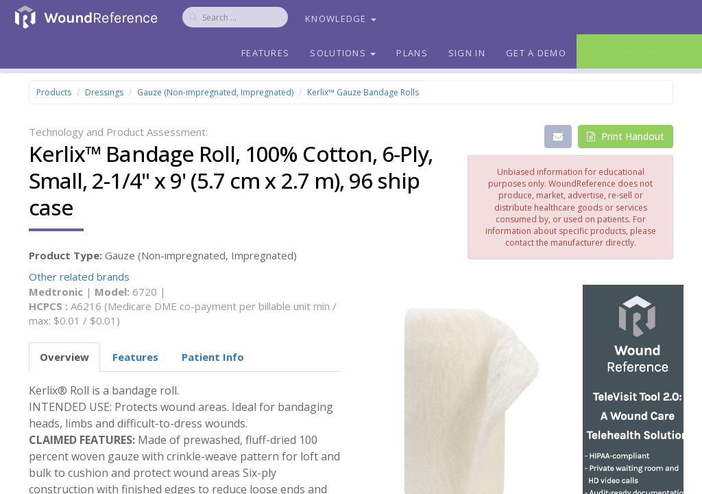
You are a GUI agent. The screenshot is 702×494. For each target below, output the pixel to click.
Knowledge (340, 18)
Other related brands (79, 276)
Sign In (466, 53)
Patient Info (213, 357)
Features (265, 53)
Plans (412, 53)
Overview (64, 357)
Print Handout (625, 136)
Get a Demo (536, 53)
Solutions (343, 53)
